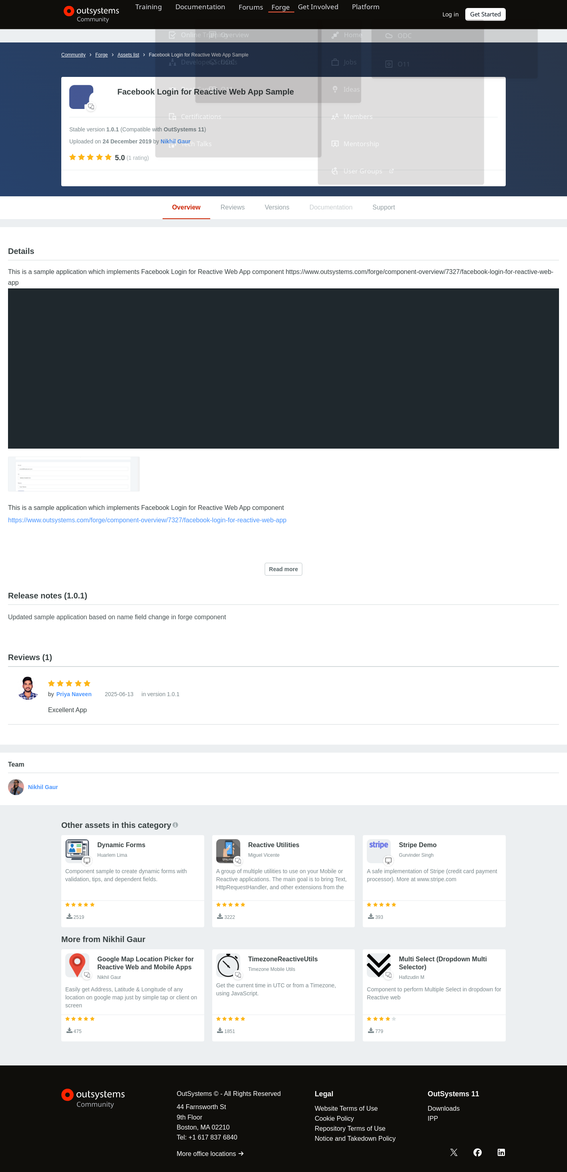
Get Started (485, 14)
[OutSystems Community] (89, 14)
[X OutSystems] (454, 1153)
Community (73, 55)
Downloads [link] (440, 1108)
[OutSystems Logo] (101, 1099)
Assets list (128, 55)
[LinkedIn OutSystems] (501, 1153)
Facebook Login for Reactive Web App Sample (199, 55)
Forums (260, 14)
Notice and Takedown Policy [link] (352, 1138)
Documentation (207, 14)
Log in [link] (451, 14)
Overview (186, 207)
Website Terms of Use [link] (343, 1108)
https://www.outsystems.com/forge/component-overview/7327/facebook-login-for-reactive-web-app (147, 520)
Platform (378, 14)
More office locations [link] (207, 1153)
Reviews (233, 207)
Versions (277, 207)
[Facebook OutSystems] (478, 1153)
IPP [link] (429, 1118)
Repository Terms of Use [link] (347, 1128)
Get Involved (328, 14)
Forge (290, 14)
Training (152, 14)
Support (383, 207)
